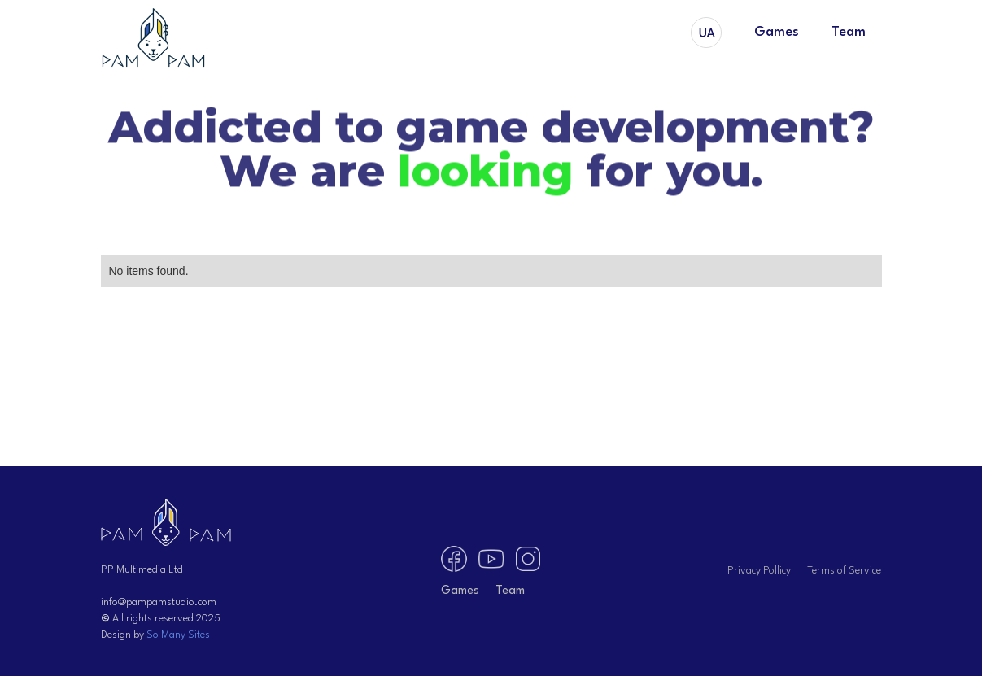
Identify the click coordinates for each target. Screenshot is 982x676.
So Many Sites (178, 635)
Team (848, 32)
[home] (154, 38)
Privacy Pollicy (759, 570)
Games (776, 32)
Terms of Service (844, 570)
